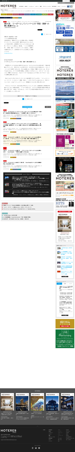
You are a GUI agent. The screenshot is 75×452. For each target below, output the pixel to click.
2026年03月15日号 (7, 412)
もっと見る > (65, 276)
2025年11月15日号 (67, 412)
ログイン (72, 0)
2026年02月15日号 (22, 412)
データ (21, 14)
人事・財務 (39, 14)
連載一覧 (48, 106)
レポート (37, 6)
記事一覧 (5, 9)
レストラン (9, 14)
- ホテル (49, 439)
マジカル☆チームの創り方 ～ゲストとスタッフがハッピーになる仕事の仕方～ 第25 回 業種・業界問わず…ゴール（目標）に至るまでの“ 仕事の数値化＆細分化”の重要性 (22, 125)
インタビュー (31, 6)
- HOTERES (50, 429)
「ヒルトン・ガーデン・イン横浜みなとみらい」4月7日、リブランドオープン (25, 190)
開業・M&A (45, 14)
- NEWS (49, 431)
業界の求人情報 (4, 0)
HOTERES (21, 6)
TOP (2, 9)
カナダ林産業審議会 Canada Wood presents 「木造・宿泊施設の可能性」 (17, 217)
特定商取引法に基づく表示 (70, 438)
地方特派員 (54, 6)
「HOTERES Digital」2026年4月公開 (10, 215)
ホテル (59, 6)
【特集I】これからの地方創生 (36, 413)
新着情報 (67, 429)
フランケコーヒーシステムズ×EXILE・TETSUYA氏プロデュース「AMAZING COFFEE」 (27, 183)
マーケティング (27, 14)
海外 (50, 14)
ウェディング (15, 14)
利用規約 (67, 435)
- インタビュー (50, 432)
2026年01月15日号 (37, 412)
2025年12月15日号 (52, 412)
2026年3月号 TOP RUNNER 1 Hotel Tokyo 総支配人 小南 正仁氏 (66, 258)
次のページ (48, 34)
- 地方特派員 (50, 438)
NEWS (26, 6)
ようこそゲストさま (66, 0)
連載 (41, 6)
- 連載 (49, 435)
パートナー (64, 6)
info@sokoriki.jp (8, 53)
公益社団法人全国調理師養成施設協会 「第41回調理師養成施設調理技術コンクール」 (66, 267)
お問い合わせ (68, 431)
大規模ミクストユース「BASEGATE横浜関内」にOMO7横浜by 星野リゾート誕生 (18, 205)
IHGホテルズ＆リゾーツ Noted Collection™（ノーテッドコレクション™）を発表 (66, 273)
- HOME (44, 429)
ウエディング (60, 432)
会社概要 (67, 432)
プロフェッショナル (47, 6)
